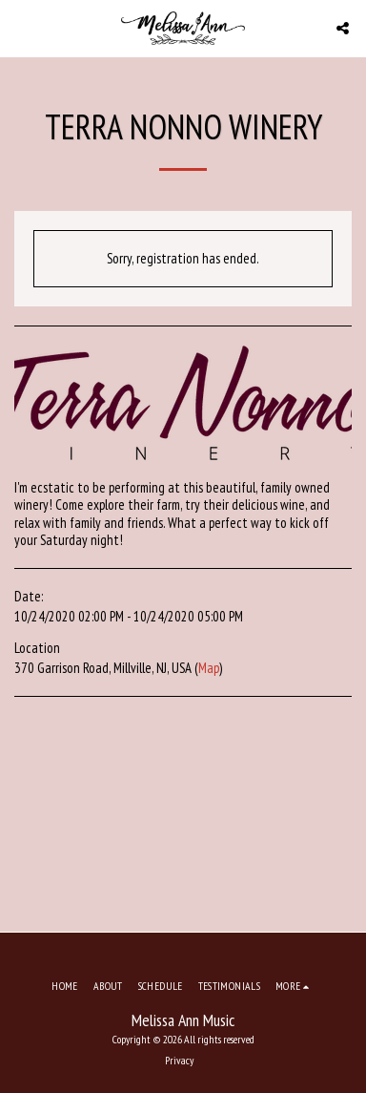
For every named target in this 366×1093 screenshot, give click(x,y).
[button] (21, 28)
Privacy (179, 1060)
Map (208, 668)
